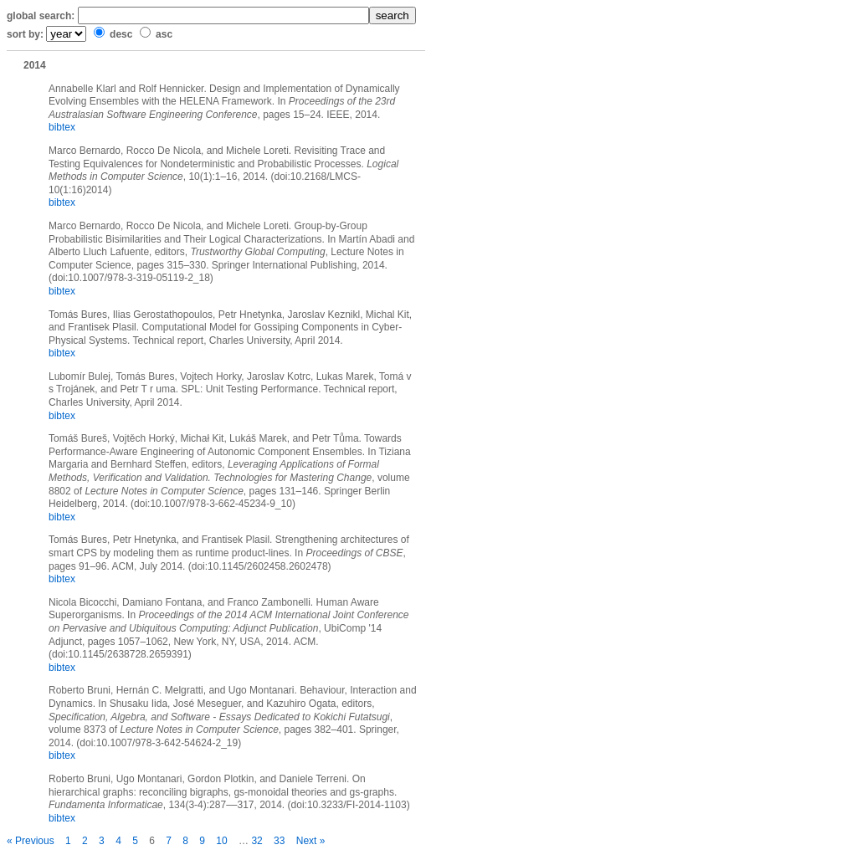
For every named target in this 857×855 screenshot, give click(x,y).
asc (164, 34)
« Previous (30, 841)
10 (221, 841)
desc (121, 34)
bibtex (62, 127)
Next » (311, 841)
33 (279, 841)
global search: (40, 16)
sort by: (25, 34)
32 (256, 841)
